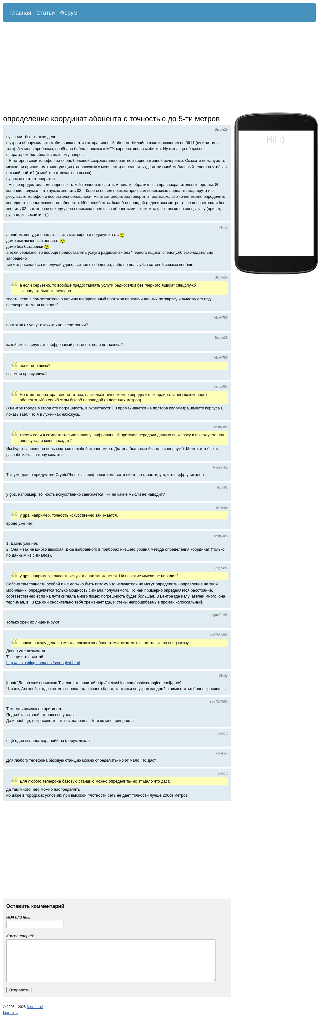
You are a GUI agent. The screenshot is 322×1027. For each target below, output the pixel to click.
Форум (69, 12)
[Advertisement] (105, 69)
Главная (20, 12)
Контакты (10, 1020)
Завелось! (35, 1014)
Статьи (45, 12)
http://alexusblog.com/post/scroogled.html (43, 662)
